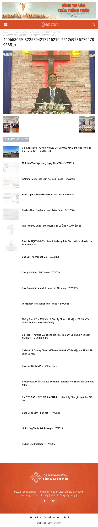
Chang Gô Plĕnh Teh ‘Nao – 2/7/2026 (41, 272)
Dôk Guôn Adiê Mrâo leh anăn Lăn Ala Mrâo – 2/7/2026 (50, 288)
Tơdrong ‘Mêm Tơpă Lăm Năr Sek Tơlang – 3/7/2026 (48, 179)
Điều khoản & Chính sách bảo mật (44, 517)
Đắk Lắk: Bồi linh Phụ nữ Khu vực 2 (39, 366)
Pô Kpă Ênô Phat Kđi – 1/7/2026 (38, 444)
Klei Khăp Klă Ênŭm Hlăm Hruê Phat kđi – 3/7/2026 (48, 194)
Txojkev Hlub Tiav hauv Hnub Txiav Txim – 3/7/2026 (48, 210)
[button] (5, 24)
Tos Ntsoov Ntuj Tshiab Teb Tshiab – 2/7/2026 (45, 303)
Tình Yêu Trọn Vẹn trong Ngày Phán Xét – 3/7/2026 (48, 163)
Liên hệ (66, 517)
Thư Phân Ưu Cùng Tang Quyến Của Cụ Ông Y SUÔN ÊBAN (51, 225)
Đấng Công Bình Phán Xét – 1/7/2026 (41, 413)
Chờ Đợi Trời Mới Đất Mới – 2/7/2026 (41, 257)
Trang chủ (7, 32)
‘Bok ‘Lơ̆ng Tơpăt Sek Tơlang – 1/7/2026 (42, 428)
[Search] (93, 24)
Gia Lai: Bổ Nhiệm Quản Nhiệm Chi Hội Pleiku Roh (37, 32)
